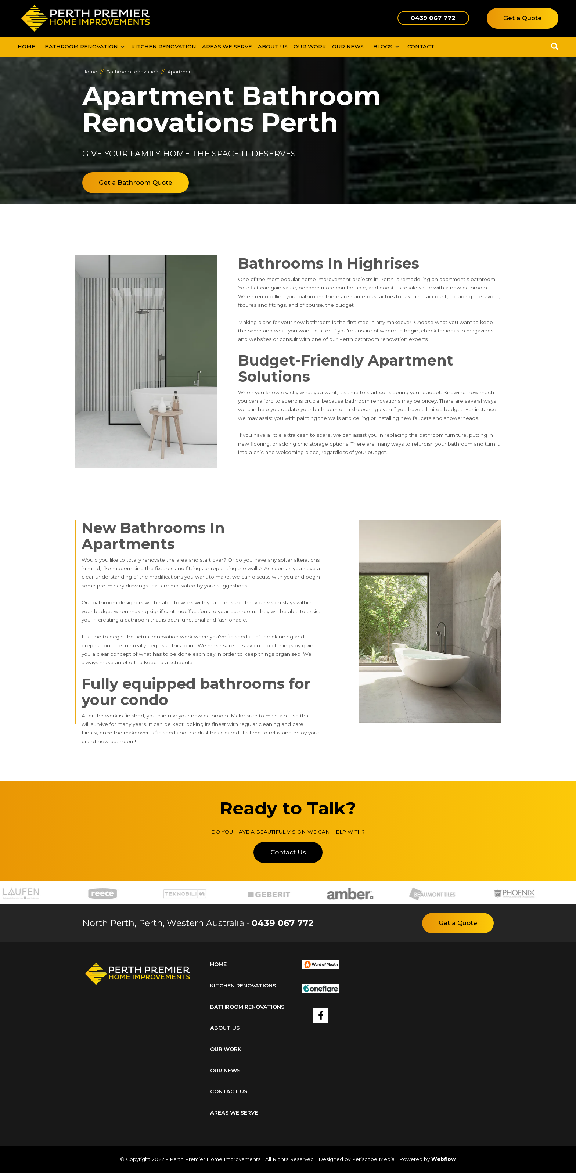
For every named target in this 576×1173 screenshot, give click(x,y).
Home (26, 46)
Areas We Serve (227, 46)
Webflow (443, 1159)
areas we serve (234, 1112)
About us (273, 46)
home (218, 964)
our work (310, 46)
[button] (83, 46)
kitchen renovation (163, 46)
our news (348, 46)
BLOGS (382, 46)
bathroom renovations (247, 1007)
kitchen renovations (243, 985)
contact (420, 46)
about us (225, 1028)
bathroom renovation (81, 46)
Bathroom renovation (132, 72)
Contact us (228, 1091)
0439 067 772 (283, 923)
